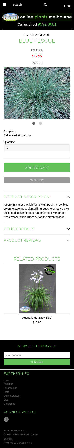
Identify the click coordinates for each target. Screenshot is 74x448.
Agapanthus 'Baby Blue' (37, 317)
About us (8, 384)
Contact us (9, 403)
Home (7, 380)
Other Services (11, 396)
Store (6, 392)
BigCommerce (24, 443)
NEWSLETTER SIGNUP (37, 346)
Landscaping (10, 388)
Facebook (6, 419)
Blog (6, 399)
